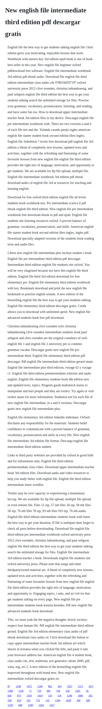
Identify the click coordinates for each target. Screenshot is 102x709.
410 (59, 686)
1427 (52, 705)
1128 (20, 691)
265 (90, 695)
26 (87, 691)
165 (28, 700)
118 (59, 695)
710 (39, 691)
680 (20, 705)
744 (58, 691)
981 (49, 691)
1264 (41, 705)
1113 (80, 686)
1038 (68, 700)
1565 (77, 691)
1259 (10, 705)
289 (88, 700)
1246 (18, 686)
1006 (80, 695)
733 (38, 700)
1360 (10, 691)
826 (9, 695)
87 (9, 686)
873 (19, 695)
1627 (69, 686)
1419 (39, 695)
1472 (29, 686)
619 (19, 700)
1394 (57, 700)
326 (68, 691)
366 (78, 700)
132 (47, 700)
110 (50, 695)
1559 (29, 695)
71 (30, 691)
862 (50, 686)
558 (9, 700)
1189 (30, 705)
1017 (91, 686)
